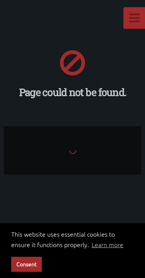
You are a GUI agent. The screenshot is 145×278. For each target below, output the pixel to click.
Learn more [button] (107, 244)
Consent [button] (26, 264)
